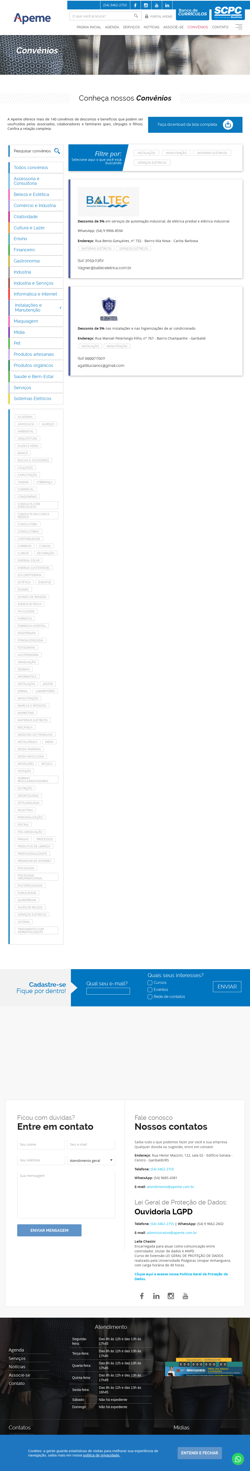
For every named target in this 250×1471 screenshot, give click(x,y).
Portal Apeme (159, 16)
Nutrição (25, 788)
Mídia (19, 332)
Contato (220, 27)
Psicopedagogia (30, 885)
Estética (24, 582)
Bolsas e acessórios (33, 460)
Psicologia (26, 868)
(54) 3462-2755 (115, 5)
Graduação (27, 662)
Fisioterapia (27, 633)
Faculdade (26, 611)
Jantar (48, 684)
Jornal (23, 691)
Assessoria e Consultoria (26, 181)
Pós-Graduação (30, 832)
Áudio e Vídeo (28, 446)
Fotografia (26, 647)
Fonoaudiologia (30, 640)
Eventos (158, 989)
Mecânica (25, 727)
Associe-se (173, 27)
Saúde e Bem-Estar (34, 376)
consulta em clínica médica (33, 515)
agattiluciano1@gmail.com (101, 365)
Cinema (23, 482)
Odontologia (28, 795)
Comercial (26, 489)
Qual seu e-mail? (107, 984)
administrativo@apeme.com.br (172, 1232)
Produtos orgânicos (33, 365)
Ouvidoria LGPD (164, 1211)
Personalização (30, 817)
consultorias (28, 531)
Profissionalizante (32, 853)
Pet (17, 343)
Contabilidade (29, 539)
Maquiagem (26, 321)
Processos (45, 839)
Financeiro (24, 249)
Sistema (24, 922)
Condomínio (27, 496)
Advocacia (26, 424)
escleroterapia (29, 575)
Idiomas (24, 669)
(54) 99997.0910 (91, 358)
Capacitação (27, 475)
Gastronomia (27, 260)
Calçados (25, 467)
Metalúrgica (28, 742)
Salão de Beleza (30, 907)
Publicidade (27, 893)
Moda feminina (29, 749)
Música (47, 763)
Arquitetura (27, 438)
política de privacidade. (101, 1455)
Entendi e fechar (199, 1453)
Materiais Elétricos (33, 720)
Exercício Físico (29, 604)
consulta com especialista (29, 505)
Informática (27, 676)
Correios (24, 546)
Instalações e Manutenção (38, 307)
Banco (23, 453)
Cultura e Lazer (29, 227)
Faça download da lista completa (195, 124)
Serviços (131, 27)
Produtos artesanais (34, 354)
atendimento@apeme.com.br (170, 1186)
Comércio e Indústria (35, 205)
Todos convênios (31, 167)
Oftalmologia (28, 803)
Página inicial (89, 27)
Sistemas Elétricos (32, 398)
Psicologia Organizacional (30, 876)
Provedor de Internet (35, 861)
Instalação (26, 684)
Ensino (20, 238)
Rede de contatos (167, 996)
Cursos (158, 982)
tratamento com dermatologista (31, 930)
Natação (24, 771)
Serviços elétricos (32, 914)
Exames (23, 589)
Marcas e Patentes (32, 705)
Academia (25, 417)
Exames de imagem (32, 597)
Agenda (112, 27)
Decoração (45, 553)
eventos (44, 582)
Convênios (198, 27)
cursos (45, 546)
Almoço (48, 424)
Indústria (22, 272)
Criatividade (26, 216)
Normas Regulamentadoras (33, 779)
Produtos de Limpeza (34, 846)
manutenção (28, 698)
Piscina (23, 824)
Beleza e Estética (31, 194)
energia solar (28, 560)
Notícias (151, 27)
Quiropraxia (27, 900)
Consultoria (28, 524)
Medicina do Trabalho (35, 734)
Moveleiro (26, 763)
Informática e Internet (35, 294)
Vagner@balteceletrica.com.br (104, 268)
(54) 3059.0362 (91, 260)
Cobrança (44, 482)
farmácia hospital (32, 626)
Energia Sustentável (34, 568)
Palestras (25, 810)
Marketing (26, 713)
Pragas (23, 839)
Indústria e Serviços (33, 283)
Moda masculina (31, 756)
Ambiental (26, 431)
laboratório (45, 691)
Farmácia (25, 618)
